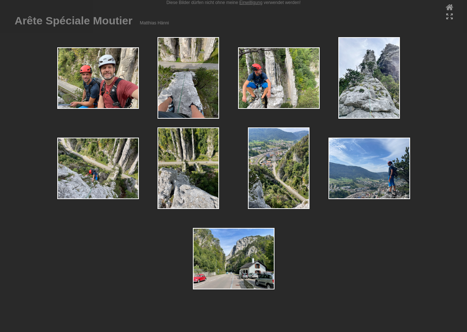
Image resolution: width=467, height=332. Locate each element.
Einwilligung (251, 2)
